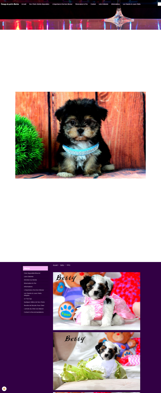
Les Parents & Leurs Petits (132, 4)
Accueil (24, 4)
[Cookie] (4, 388)
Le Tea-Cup (28, 299)
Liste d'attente (103, 4)
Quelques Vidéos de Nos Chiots (34, 302)
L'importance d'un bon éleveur (62, 4)
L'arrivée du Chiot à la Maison (34, 309)
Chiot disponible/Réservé (32, 273)
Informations (115, 4)
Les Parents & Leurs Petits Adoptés (33, 294)
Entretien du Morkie (30, 280)
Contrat (93, 4)
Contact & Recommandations (34, 312)
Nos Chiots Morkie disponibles (39, 4)
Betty (62, 265)
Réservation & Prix (81, 4)
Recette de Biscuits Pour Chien (34, 305)
